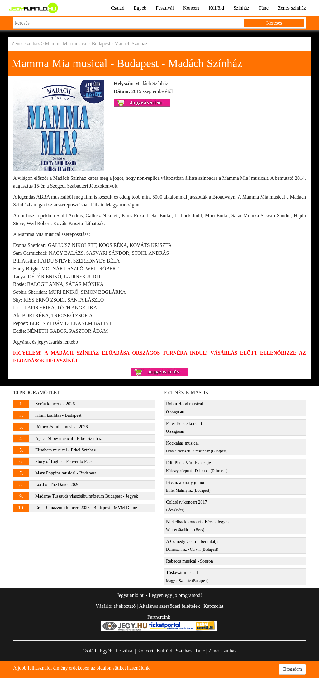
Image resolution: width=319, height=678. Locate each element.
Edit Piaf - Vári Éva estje (197, 466)
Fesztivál (165, 8)
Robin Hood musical (184, 407)
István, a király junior (188, 486)
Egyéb (140, 8)
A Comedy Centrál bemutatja (192, 545)
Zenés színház (292, 8)
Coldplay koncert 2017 (186, 505)
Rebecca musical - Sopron (189, 560)
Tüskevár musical (187, 576)
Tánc (264, 8)
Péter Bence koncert (184, 427)
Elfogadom (292, 669)
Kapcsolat (213, 606)
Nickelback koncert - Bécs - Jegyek (198, 525)
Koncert (191, 8)
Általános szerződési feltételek (169, 606)
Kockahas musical (196, 446)
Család (118, 8)
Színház (241, 8)
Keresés (274, 23)
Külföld (216, 8)
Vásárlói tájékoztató (116, 606)
